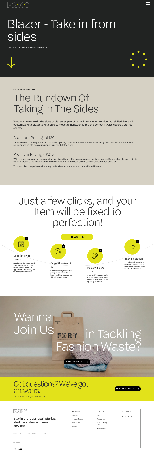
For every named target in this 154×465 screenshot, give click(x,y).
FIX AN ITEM (77, 237)
